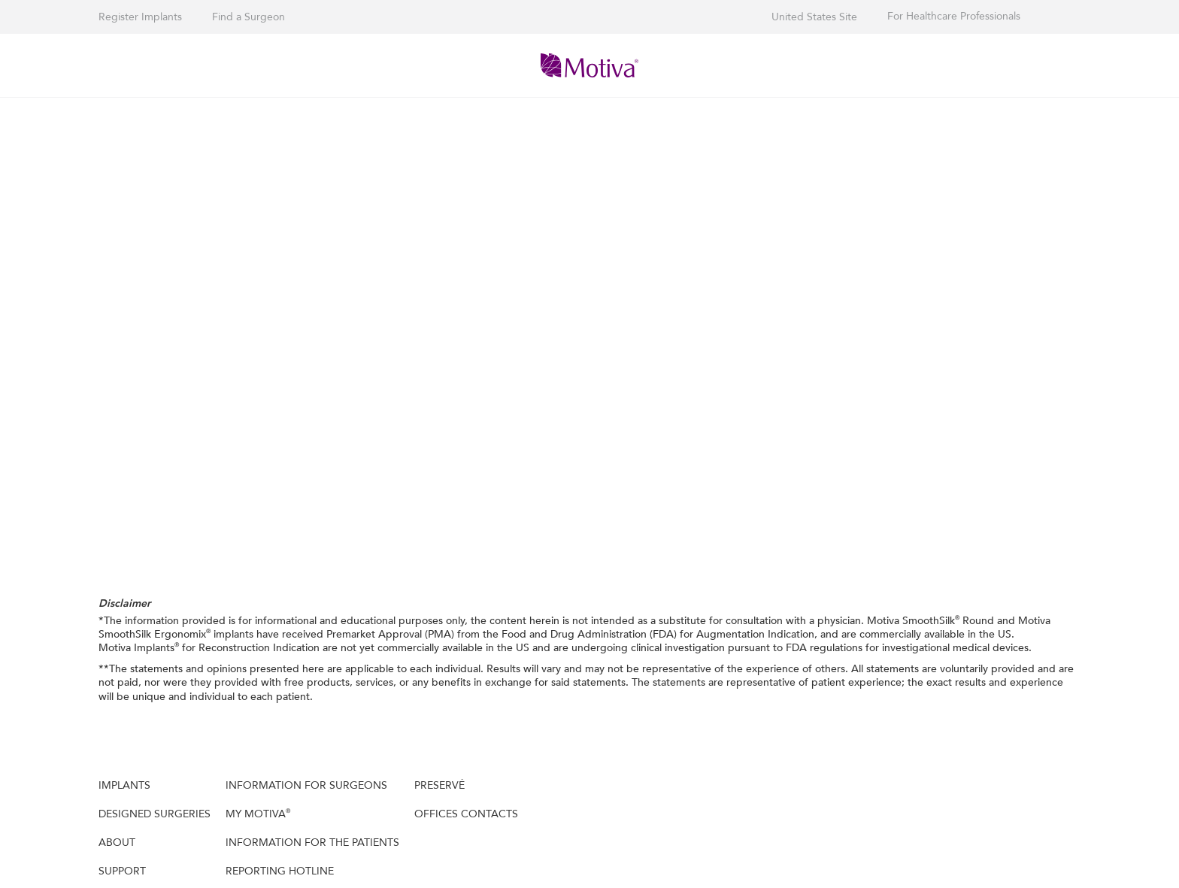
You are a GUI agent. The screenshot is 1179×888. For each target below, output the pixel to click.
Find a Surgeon (248, 17)
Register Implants (140, 17)
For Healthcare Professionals (953, 16)
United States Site (814, 17)
